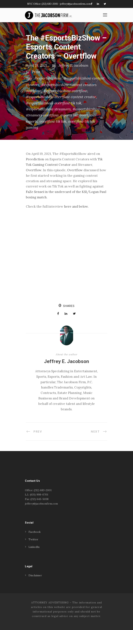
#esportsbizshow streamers (48, 109)
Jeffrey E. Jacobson (73, 65)
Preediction (35, 159)
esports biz (69, 115)
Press (36, 72)
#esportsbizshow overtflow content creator (61, 97)
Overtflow (33, 170)
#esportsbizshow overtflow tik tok (53, 103)
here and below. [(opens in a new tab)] (76, 206)
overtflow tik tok (52, 121)
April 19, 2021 (36, 65)
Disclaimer (35, 575)
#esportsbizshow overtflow (65, 91)
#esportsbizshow (48, 78)
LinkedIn (34, 547)
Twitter (33, 539)
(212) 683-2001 (50, 3)
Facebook (35, 532)
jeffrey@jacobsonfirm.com (75, 3)
